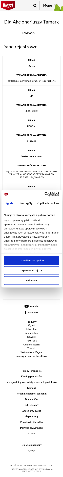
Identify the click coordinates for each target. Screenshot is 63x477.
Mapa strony (31, 416)
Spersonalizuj (31, 270)
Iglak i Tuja (31, 329)
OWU (31, 451)
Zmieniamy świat (31, 411)
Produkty (31, 322)
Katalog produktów (31, 376)
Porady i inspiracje (31, 371)
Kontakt (31, 388)
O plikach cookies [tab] (48, 203)
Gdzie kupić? (31, 405)
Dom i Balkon (31, 333)
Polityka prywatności (31, 428)
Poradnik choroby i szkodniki (31, 393)
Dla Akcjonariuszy (31, 445)
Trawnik (31, 348)
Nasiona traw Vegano (31, 352)
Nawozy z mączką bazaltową (31, 356)
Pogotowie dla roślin (31, 422)
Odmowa (31, 280)
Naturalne (32, 341)
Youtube (32, 306)
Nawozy (31, 337)
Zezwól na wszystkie (31, 260)
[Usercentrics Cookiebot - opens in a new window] (45, 194)
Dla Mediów (31, 399)
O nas (31, 433)
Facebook (31, 312)
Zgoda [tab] (9, 203)
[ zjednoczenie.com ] (31, 471)
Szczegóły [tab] (26, 203)
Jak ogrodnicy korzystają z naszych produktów (31, 382)
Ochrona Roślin (31, 344)
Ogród (31, 325)
